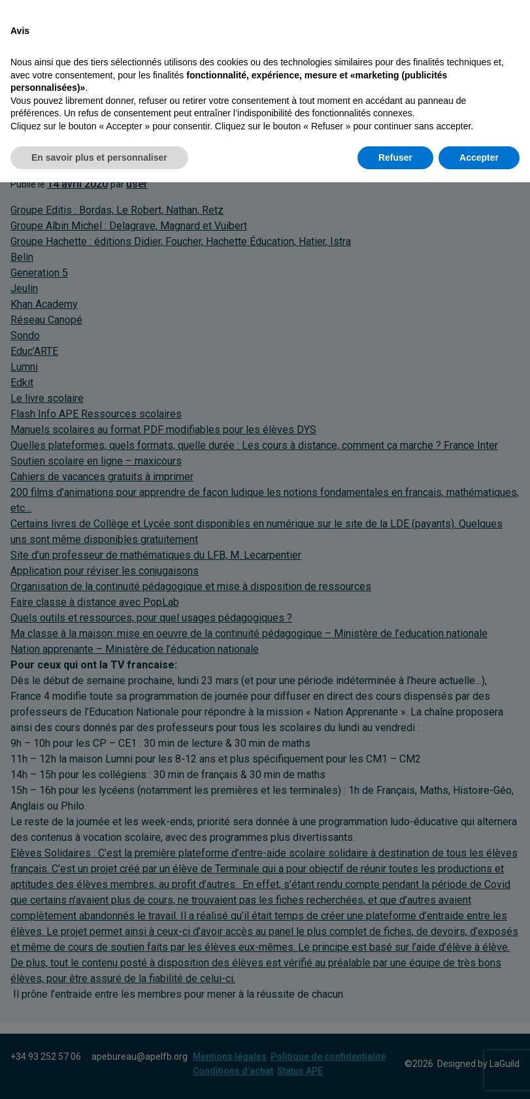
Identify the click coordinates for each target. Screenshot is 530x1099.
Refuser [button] (395, 1073)
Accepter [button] (479, 1073)
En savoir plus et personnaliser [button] (99, 1073)
